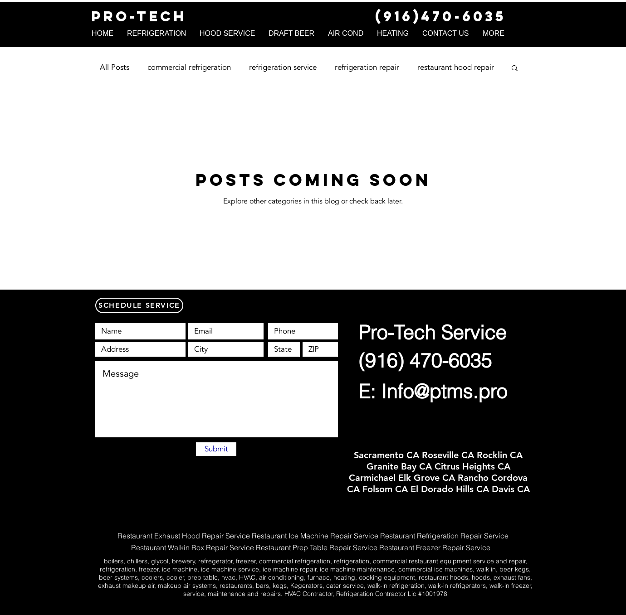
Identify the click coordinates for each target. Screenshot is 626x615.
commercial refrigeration (189, 67)
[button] (514, 68)
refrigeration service (283, 67)
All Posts (114, 67)
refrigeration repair (367, 67)
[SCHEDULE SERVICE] (139, 305)
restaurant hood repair (455, 67)
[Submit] (216, 449)
